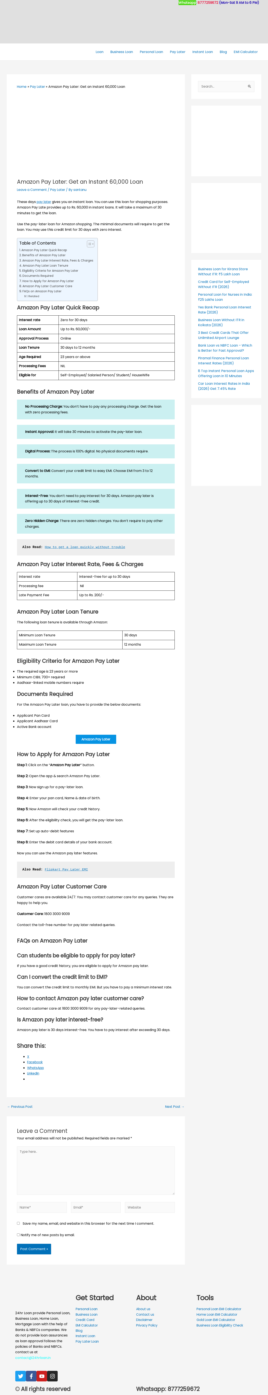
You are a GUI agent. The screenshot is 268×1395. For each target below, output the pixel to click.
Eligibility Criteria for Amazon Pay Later (52, 271)
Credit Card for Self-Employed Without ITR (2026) (223, 285)
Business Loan (121, 51)
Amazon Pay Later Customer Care (48, 286)
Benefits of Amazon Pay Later (45, 255)
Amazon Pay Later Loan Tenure (46, 265)
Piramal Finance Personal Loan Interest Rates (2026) (223, 361)
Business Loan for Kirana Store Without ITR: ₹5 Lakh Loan (223, 272)
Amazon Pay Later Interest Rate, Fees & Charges (59, 260)
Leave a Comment (32, 189)
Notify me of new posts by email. (48, 1237)
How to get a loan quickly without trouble (86, 547)
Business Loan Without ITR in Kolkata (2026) (221, 323)
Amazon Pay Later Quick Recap (45, 250)
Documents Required (38, 276)
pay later (44, 201)
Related (33, 296)
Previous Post (20, 1107)
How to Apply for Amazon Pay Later (49, 281)
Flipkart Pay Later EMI (67, 870)
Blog (223, 51)
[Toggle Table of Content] (91, 244)
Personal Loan (151, 51)
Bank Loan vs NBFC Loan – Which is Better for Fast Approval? (225, 348)
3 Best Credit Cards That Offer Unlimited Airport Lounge (223, 335)
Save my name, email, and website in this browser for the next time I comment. (88, 1226)
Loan (99, 51)
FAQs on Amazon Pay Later (43, 291)
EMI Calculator (246, 51)
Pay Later (178, 51)
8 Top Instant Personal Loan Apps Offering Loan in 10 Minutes (226, 374)
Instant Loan (202, 51)
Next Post (174, 1107)
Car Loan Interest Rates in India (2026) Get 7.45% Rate (224, 386)
